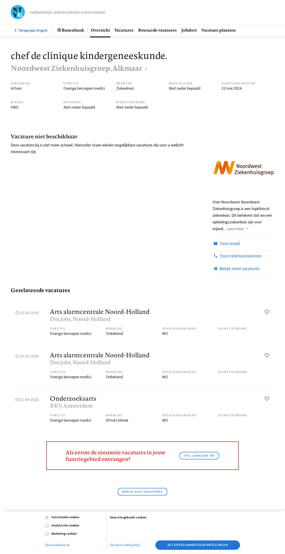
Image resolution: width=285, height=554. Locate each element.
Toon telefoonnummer (237, 256)
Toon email (226, 244)
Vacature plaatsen (218, 30)
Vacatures (124, 30)
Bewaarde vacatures (157, 30)
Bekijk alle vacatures (142, 492)
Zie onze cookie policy (125, 545)
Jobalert (189, 30)
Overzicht (100, 30)
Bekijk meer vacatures (235, 269)
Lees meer (235, 229)
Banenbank (73, 30)
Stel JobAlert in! (199, 456)
